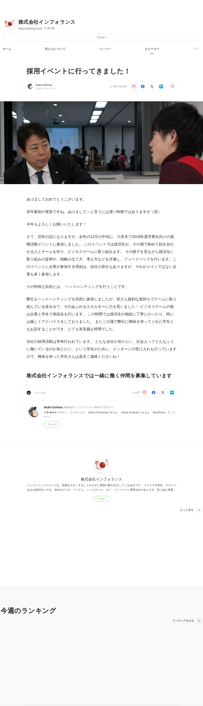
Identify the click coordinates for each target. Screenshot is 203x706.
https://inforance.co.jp (30, 28)
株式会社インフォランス (47, 22)
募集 (196, 49)
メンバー (105, 49)
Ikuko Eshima (44, 85)
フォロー (101, 37)
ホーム (7, 49)
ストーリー (152, 49)
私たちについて (55, 49)
